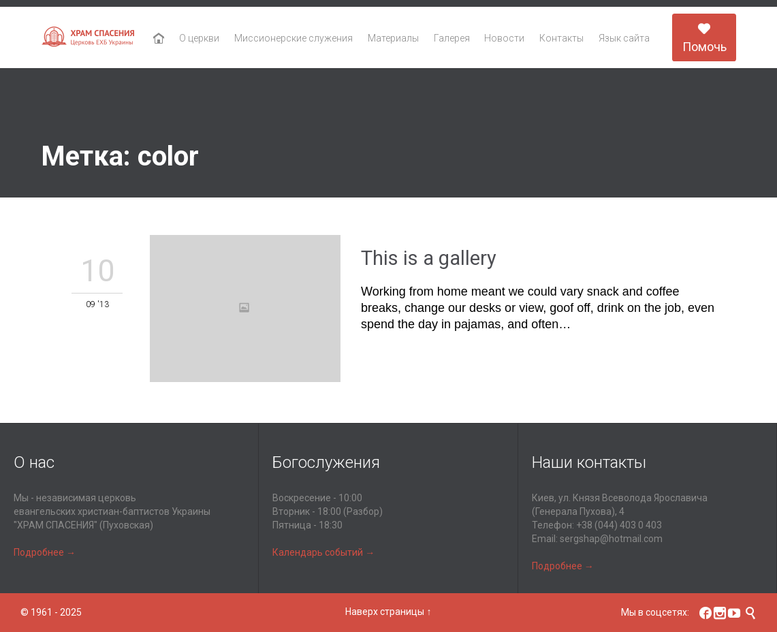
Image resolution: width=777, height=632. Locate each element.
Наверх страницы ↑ (388, 611)
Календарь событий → (323, 552)
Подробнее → (45, 552)
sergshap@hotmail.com (611, 538)
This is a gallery (428, 258)
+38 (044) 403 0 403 (619, 525)
